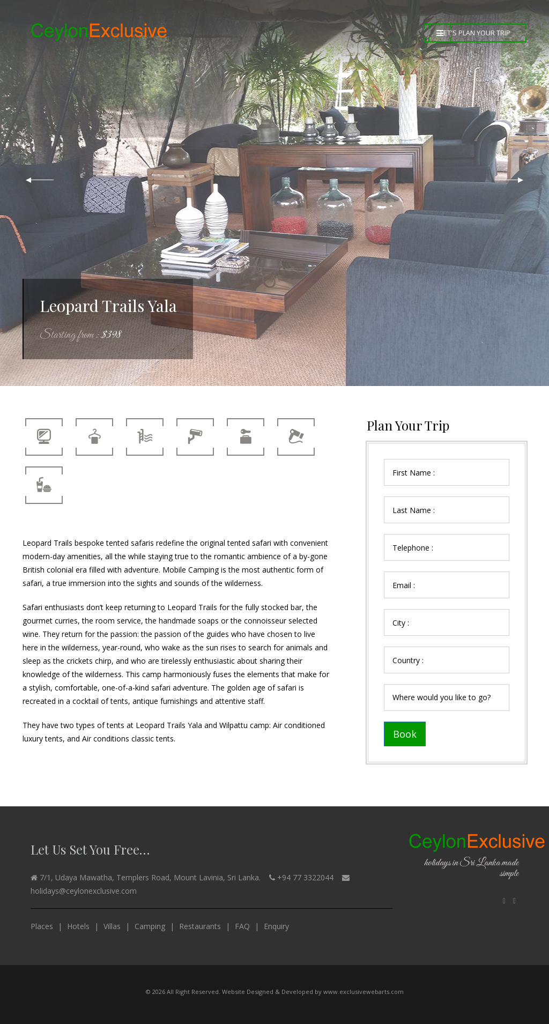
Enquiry (276, 926)
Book (405, 734)
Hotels (78, 926)
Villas (112, 926)
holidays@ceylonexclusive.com (84, 891)
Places (42, 926)
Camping (150, 926)
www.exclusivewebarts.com (363, 992)
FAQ (242, 926)
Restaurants (200, 926)
